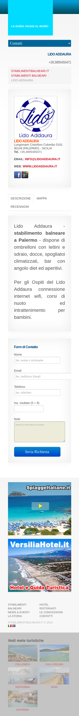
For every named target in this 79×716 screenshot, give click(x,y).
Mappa (42, 198)
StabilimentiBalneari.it (30, 71)
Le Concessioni (51, 612)
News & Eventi (18, 612)
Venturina (22, 687)
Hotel (44, 604)
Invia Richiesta (37, 451)
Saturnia (22, 709)
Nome (18, 354)
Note (17, 419)
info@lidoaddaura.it (42, 159)
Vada (54, 687)
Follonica (22, 664)
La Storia (15, 616)
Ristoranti (48, 608)
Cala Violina (54, 664)
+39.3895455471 (60, 62)
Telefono (19, 386)
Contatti (46, 616)
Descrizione (21, 198)
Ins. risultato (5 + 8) (26, 403)
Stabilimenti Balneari (29, 75)
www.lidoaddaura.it (40, 166)
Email (17, 370)
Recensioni (20, 206)
